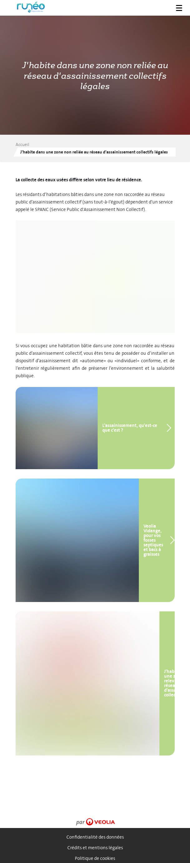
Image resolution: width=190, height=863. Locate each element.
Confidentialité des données (95, 837)
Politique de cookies (95, 858)
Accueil (22, 145)
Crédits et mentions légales (95, 848)
